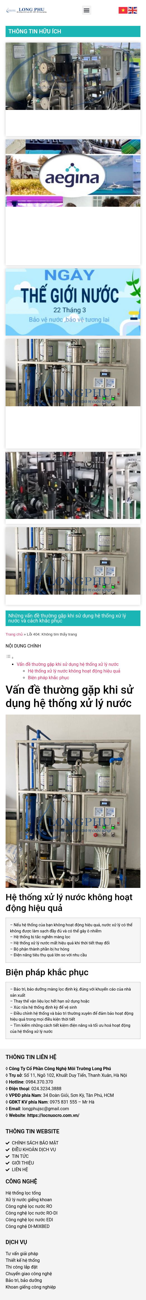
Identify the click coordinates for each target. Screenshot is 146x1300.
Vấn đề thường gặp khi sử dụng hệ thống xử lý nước (68, 664)
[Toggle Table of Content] (10, 657)
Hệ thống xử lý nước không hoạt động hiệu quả (74, 671)
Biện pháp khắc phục (48, 677)
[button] (86, 10)
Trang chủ (14, 634)
